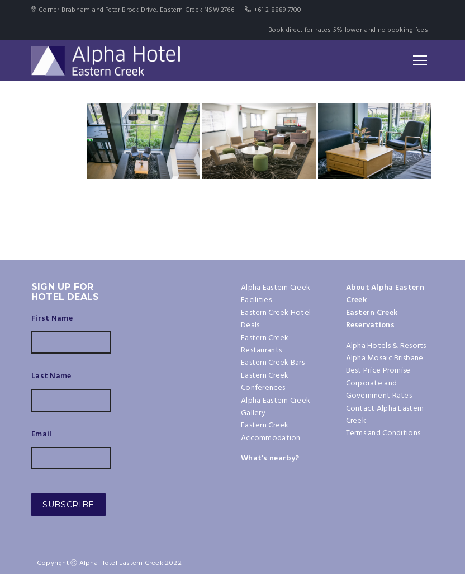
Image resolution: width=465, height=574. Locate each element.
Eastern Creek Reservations (372, 319)
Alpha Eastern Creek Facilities (275, 294)
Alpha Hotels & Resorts (386, 346)
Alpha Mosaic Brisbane (385, 358)
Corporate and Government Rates (379, 389)
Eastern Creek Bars (273, 362)
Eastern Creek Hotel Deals (276, 319)
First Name (52, 319)
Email (41, 435)
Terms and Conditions (383, 433)
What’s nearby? (270, 458)
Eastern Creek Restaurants (265, 344)
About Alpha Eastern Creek (385, 294)
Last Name (51, 376)
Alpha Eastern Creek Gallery (275, 407)
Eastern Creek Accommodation (271, 431)
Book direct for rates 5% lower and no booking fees (348, 30)
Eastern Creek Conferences (265, 381)
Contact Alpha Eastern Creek (385, 414)
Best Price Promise (378, 370)
